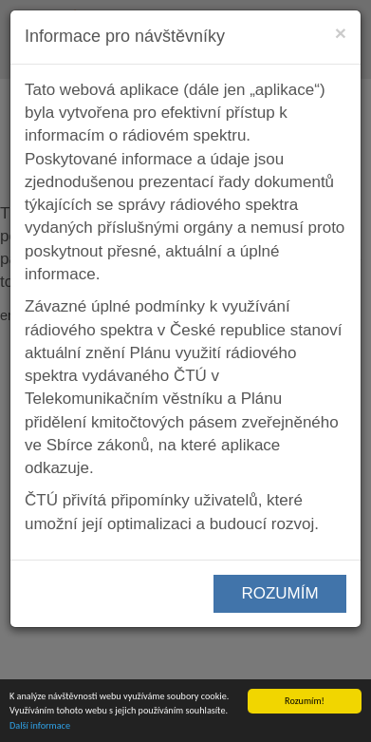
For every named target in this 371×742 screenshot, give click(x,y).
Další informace (39, 725)
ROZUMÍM (279, 593)
